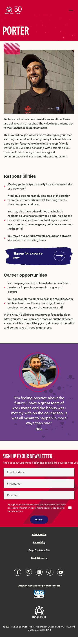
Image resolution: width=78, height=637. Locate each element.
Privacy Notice (39, 534)
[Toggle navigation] (71, 10)
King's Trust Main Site (39, 550)
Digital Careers (39, 558)
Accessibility (39, 542)
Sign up (39, 519)
